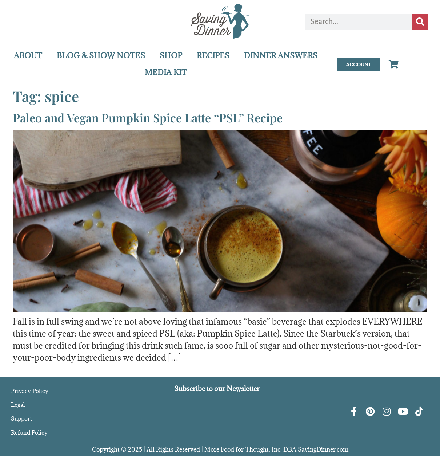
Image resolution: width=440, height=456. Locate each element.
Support (21, 418)
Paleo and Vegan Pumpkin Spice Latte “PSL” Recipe (148, 117)
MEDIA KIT (166, 72)
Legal (18, 404)
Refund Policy (29, 432)
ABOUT (28, 55)
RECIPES (213, 55)
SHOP (171, 55)
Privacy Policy (29, 390)
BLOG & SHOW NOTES (101, 55)
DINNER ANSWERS (280, 55)
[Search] (420, 22)
